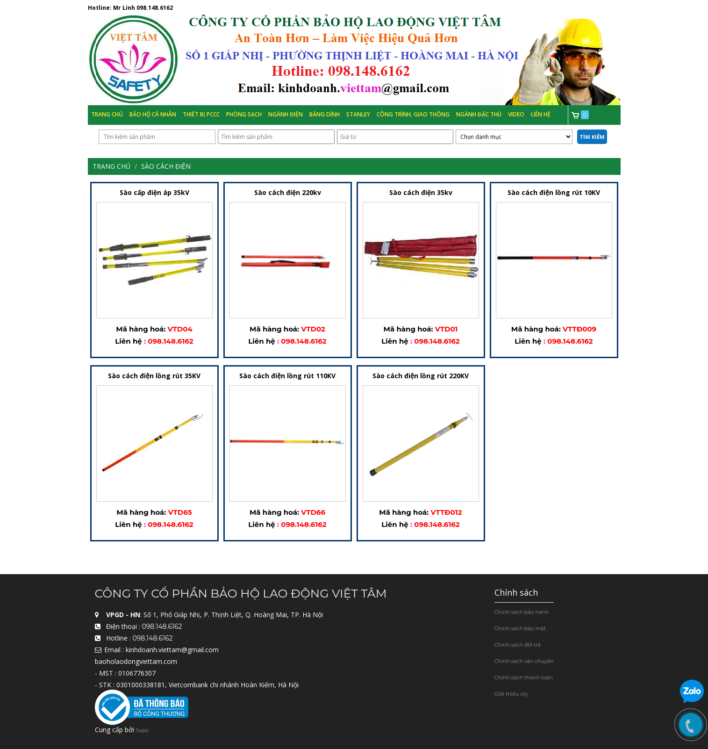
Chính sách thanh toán (523, 677)
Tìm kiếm (592, 136)
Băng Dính (324, 114)
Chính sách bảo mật (520, 628)
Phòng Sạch (244, 114)
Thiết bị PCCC (201, 114)
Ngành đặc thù (478, 114)
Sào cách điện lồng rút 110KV (287, 376)
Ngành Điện (285, 114)
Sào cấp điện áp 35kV (154, 192)
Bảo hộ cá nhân (152, 114)
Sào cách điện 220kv (287, 192)
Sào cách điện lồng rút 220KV (420, 376)
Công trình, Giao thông (413, 114)
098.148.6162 (154, 8)
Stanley (358, 114)
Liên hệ (541, 114)
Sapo (142, 730)
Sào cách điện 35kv (420, 192)
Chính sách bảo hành (521, 612)
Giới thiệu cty (511, 694)
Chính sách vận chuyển (524, 661)
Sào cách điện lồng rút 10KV (554, 192)
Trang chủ (107, 114)
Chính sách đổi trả (517, 644)
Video (516, 114)
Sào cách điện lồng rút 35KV (154, 376)
